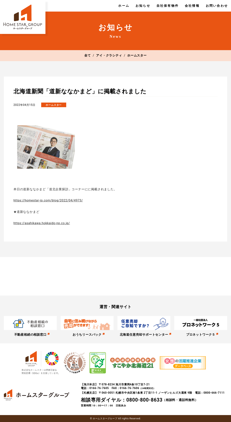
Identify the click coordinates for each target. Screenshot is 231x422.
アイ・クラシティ (109, 55)
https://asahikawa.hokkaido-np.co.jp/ (41, 223)
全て (87, 55)
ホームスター (137, 55)
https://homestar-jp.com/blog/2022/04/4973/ (48, 200)
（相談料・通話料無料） (139, 400)
